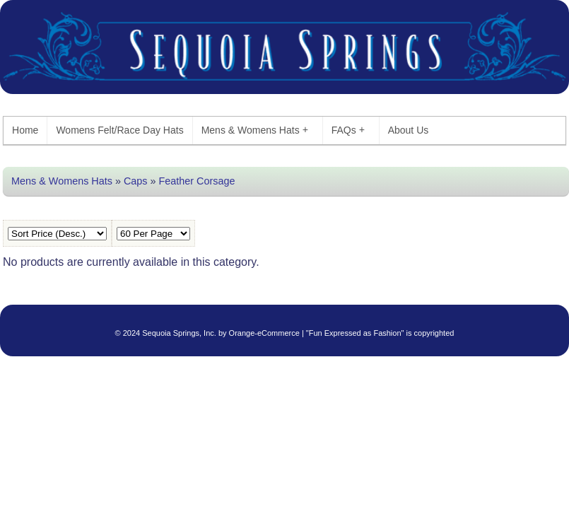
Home (25, 130)
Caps (136, 181)
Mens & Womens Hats (254, 129)
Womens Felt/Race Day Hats (119, 130)
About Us (408, 130)
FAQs (348, 129)
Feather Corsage (197, 181)
